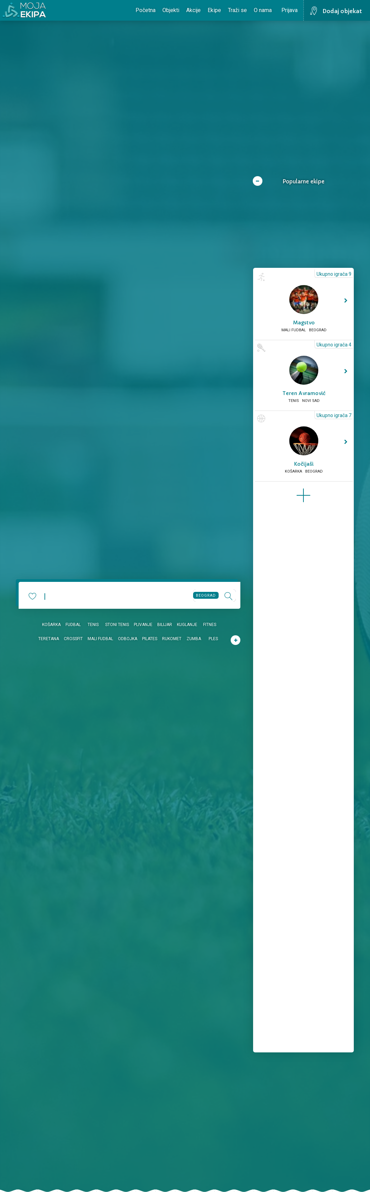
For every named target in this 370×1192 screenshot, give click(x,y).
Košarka (51, 624)
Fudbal (73, 624)
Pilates (149, 638)
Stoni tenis (117, 624)
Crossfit (73, 638)
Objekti (170, 10)
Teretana (48, 638)
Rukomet (171, 638)
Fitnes (209, 624)
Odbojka (127, 638)
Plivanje (143, 624)
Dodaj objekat (342, 11)
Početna (146, 10)
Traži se (237, 10)
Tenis (93, 624)
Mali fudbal (100, 638)
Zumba (194, 638)
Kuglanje (187, 624)
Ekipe (214, 10)
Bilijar (164, 624)
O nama (263, 10)
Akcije (193, 10)
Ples (213, 638)
